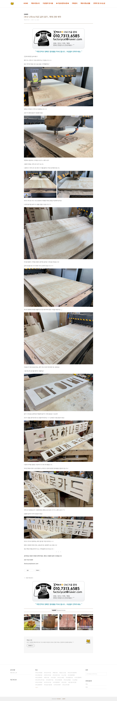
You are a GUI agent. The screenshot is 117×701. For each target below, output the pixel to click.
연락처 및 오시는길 (99, 3)
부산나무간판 (66, 685)
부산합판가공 (70, 677)
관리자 (64, 698)
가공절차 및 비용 (48, 3)
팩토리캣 (29, 640)
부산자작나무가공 (40, 680)
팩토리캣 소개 (13, 672)
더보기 (36, 687)
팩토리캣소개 (35, 3)
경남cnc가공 (63, 672)
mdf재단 (75, 680)
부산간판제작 (39, 677)
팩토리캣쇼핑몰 (85, 3)
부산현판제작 (39, 685)
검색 (105, 673)
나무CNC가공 (48, 682)
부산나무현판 (39, 672)
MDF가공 (47, 677)
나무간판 (54, 677)
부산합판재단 (72, 675)
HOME (26, 3)
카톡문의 (74, 3)
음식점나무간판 (72, 682)
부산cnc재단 (61, 677)
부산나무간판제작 (72, 672)
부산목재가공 (39, 675)
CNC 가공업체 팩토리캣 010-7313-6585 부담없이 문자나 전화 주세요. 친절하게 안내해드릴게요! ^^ (50, 642)
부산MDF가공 (50, 680)
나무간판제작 (78, 677)
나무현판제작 (57, 682)
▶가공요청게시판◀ (62, 3)
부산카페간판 (59, 680)
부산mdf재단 (67, 680)
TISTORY (59, 698)
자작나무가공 (48, 675)
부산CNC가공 (56, 675)
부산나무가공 (48, 672)
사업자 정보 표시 (28, 578)
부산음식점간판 (48, 685)
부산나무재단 (39, 682)
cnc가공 (64, 675)
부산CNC (64, 682)
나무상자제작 (57, 685)
